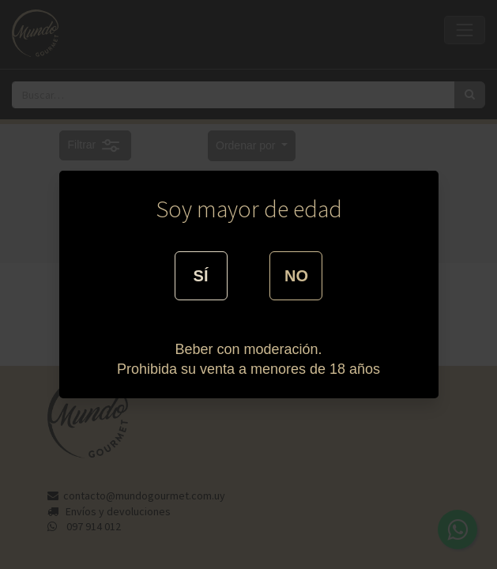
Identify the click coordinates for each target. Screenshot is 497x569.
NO (296, 275)
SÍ (201, 275)
